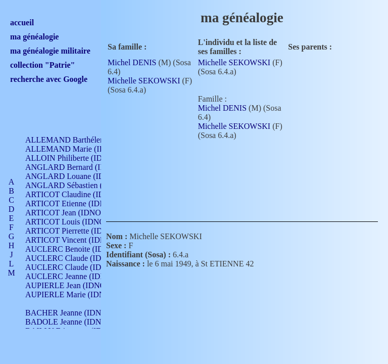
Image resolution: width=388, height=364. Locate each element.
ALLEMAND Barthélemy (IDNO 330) (88, 139)
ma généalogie (34, 36)
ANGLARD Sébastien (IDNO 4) (78, 185)
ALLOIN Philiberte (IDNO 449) (77, 158)
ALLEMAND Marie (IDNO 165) (79, 149)
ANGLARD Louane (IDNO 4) (75, 176)
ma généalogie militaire (50, 51)
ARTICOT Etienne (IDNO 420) (76, 203)
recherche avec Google (48, 79)
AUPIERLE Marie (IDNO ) (70, 294)
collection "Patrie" (42, 65)
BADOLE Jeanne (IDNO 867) (74, 321)
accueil (22, 22)
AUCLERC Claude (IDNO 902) (77, 258)
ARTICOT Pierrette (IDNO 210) (78, 230)
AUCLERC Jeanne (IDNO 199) (77, 276)
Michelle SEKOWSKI (144, 80)
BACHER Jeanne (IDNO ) (68, 312)
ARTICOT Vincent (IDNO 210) (76, 240)
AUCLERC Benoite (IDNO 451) (78, 249)
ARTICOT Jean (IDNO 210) (71, 212)
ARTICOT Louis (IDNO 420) (73, 221)
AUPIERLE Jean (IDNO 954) (73, 285)
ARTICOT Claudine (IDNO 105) (79, 194)
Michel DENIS (132, 62)
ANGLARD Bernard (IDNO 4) (75, 167)
